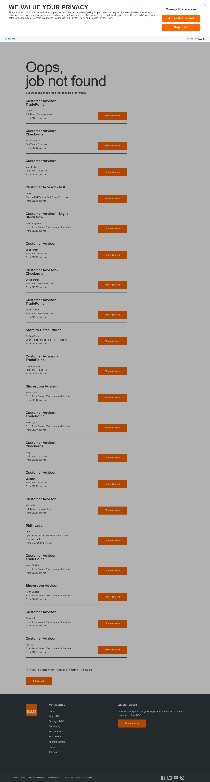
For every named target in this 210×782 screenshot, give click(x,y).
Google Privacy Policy (101, 18)
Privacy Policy (78, 18)
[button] (205, 5)
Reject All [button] (181, 27)
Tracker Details (10, 39)
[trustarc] (201, 38)
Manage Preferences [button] (181, 9)
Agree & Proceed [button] (181, 18)
